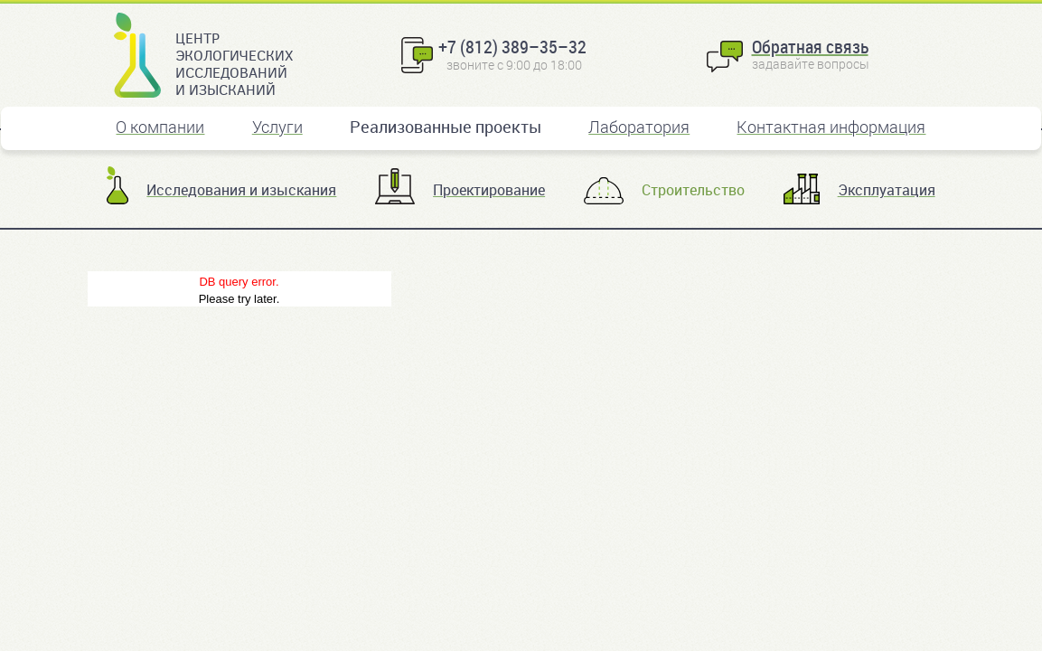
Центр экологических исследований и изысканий (234, 63)
